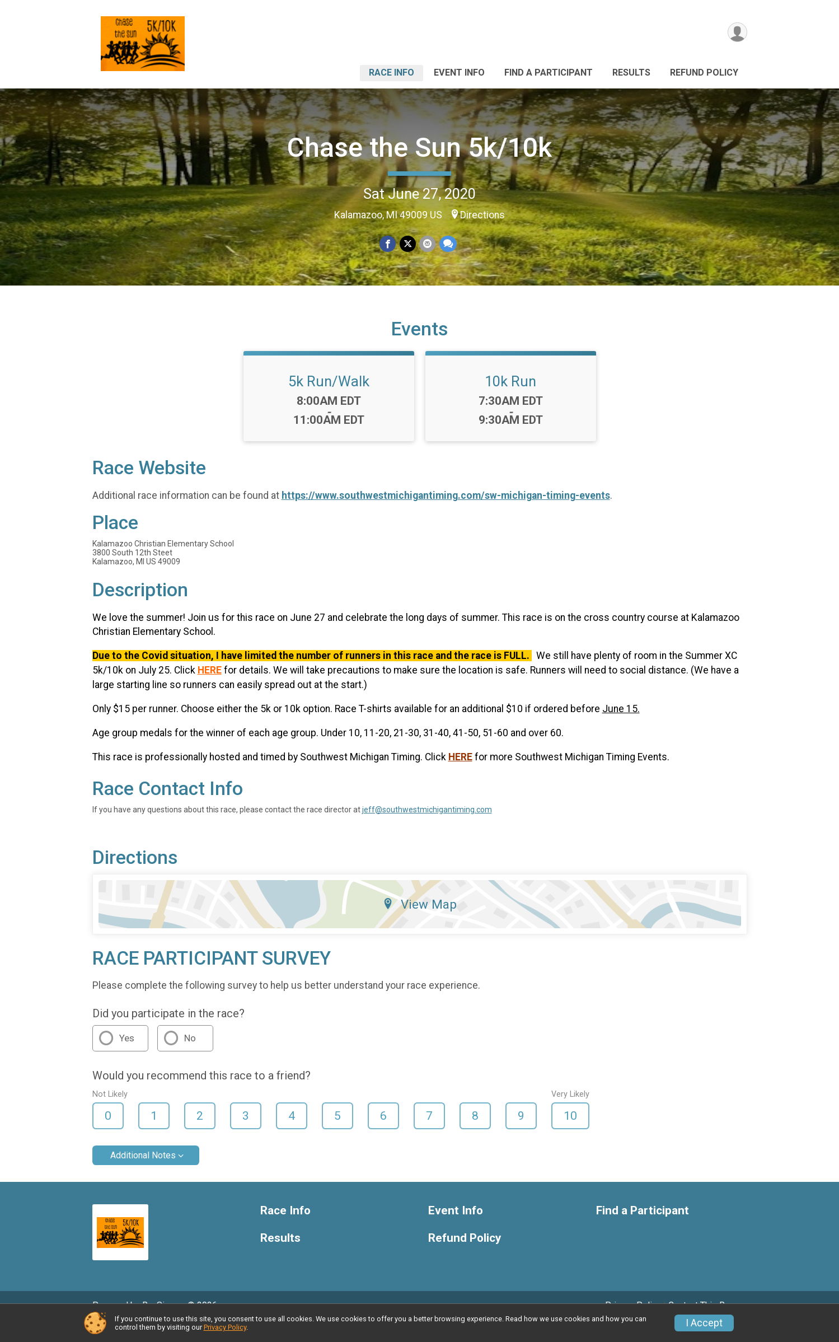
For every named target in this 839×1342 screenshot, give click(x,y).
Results (631, 72)
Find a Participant (548, 72)
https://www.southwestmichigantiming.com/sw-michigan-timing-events (446, 510)
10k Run (510, 397)
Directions (482, 215)
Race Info (391, 72)
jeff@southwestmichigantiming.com (427, 825)
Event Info (459, 72)
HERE (210, 685)
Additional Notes (143, 1171)
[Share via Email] (427, 244)
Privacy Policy (225, 1327)
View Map (419, 920)
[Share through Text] (447, 244)
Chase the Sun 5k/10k (419, 147)
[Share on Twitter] (408, 244)
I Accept (704, 1323)
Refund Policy (704, 72)
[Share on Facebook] (388, 244)
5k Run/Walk (328, 397)
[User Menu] (736, 32)
